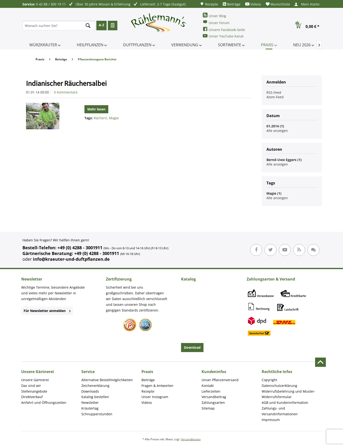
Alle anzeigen (277, 130)
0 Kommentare (66, 92)
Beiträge (231, 4)
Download (192, 347)
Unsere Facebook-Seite (224, 29)
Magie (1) (273, 193)
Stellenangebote (34, 391)
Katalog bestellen (95, 397)
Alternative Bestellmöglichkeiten (107, 380)
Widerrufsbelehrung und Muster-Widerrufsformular (288, 394)
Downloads (90, 391)
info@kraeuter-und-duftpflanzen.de (71, 259)
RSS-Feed (273, 92)
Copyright (269, 380)
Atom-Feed (275, 97)
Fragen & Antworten (157, 385)
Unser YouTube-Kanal (223, 35)
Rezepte (209, 3)
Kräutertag (90, 408)
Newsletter (90, 402)
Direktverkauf (32, 397)
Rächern (100, 118)
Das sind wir (31, 385)
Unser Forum (216, 22)
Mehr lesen (96, 109)
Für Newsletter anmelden (47, 310)
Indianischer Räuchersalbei (66, 83)
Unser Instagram (154, 397)
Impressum (271, 419)
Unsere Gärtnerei (35, 380)
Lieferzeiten (211, 391)
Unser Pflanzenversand (220, 380)
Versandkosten (191, 439)
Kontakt (208, 385)
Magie (114, 118)
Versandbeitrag (214, 397)
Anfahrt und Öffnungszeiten (43, 402)
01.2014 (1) (275, 126)
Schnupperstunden (96, 414)
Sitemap (208, 408)
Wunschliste (278, 4)
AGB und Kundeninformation (285, 402)
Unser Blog (214, 15)
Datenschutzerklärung (279, 385)
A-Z (101, 25)
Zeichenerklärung (95, 385)
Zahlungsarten (213, 402)
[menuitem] (208, 4)
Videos (253, 4)
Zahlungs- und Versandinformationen (280, 411)
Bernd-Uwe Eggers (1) (284, 159)
